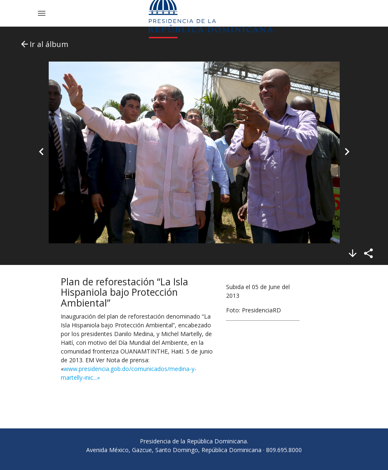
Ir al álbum (44, 44)
